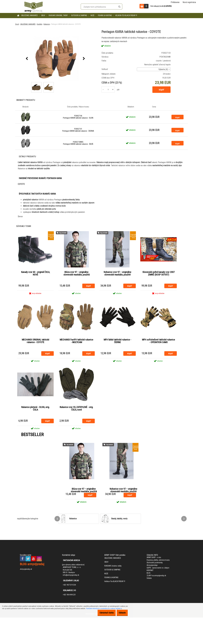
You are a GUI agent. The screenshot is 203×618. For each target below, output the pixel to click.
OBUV (43, 15)
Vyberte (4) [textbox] (163, 69)
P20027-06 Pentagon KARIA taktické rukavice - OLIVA (78, 117)
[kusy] (108, 89)
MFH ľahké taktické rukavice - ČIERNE (117, 341)
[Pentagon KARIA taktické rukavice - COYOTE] (55, 58)
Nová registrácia (189, 2)
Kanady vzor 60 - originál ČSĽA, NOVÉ (35, 273)
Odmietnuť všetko (103, 613)
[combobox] (154, 69)
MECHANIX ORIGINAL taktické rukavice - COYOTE (35, 341)
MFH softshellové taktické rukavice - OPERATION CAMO (158, 341)
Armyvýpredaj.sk (26, 570)
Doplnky (39, 24)
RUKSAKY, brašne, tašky (58, 15)
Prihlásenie (175, 2)
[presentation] (26, 58)
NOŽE (92, 15)
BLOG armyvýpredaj (32, 564)
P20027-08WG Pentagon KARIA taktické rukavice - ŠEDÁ (78, 143)
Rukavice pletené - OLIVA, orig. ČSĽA (35, 409)
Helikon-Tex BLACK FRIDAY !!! (126, 15)
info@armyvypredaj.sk (71, 575)
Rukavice (47, 24)
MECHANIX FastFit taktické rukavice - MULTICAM (76, 341)
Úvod (17, 24)
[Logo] (33, 6)
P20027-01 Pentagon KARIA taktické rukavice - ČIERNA (78, 130)
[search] (119, 6)
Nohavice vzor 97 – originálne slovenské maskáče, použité (117, 273)
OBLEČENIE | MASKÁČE (29, 15)
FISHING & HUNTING (105, 15)
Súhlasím (120, 613)
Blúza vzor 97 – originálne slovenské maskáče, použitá (76, 273)
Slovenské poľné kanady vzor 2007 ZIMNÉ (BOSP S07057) (158, 273)
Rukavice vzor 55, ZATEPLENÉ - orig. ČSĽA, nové (76, 409)
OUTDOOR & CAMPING (79, 15)
